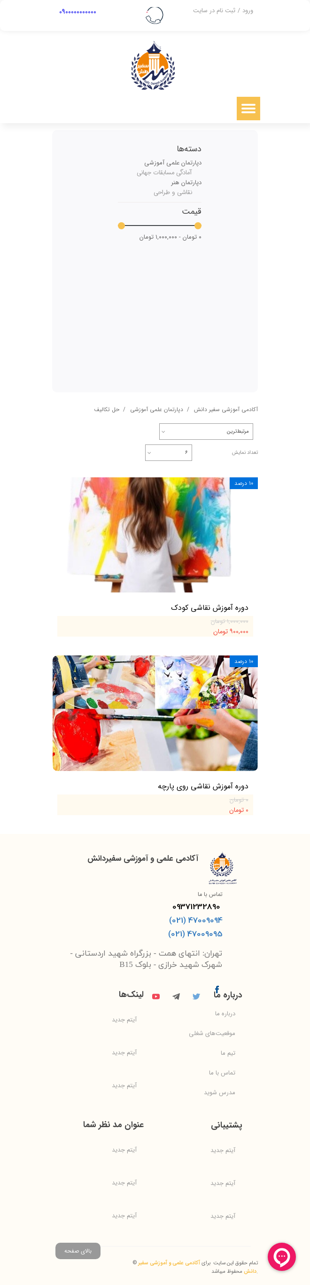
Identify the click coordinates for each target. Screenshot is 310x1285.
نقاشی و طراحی (173, 192)
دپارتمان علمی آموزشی (173, 163)
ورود (247, 11)
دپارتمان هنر (186, 182)
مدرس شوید (219, 1093)
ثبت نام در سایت (214, 11)
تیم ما (228, 1053)
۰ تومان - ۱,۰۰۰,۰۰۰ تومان (171, 237)
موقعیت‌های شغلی (212, 1033)
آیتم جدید (124, 1020)
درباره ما (225, 1014)
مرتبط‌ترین (238, 432)
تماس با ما (222, 1073)
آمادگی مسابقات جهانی (164, 173)
